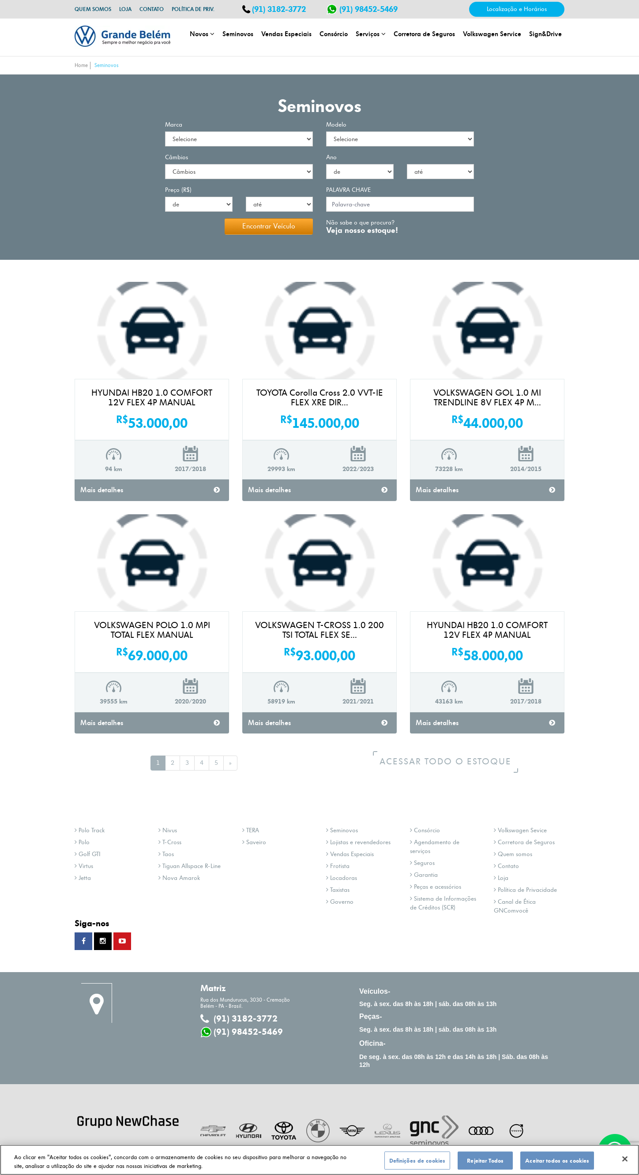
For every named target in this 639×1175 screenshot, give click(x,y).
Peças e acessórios (435, 887)
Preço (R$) (178, 190)
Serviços (371, 34)
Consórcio (334, 34)
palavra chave (348, 190)
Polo (82, 842)
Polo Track (90, 830)
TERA (250, 830)
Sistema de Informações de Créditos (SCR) (443, 903)
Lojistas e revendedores (358, 842)
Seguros (422, 863)
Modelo (336, 124)
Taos (166, 854)
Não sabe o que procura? (362, 223)
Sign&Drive (545, 34)
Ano (331, 157)
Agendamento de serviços (434, 846)
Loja (125, 9)
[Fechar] (625, 1162)
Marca (173, 124)
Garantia (424, 875)
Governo (339, 902)
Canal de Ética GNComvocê (515, 906)
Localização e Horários (517, 9)
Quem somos (93, 9)
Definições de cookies (417, 1164)
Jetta (83, 878)
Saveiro (254, 842)
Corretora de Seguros (424, 34)
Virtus (84, 866)
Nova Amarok (179, 878)
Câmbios (176, 157)
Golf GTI (88, 854)
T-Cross (169, 842)
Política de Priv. (193, 9)
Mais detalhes (150, 489)
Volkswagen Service (492, 34)
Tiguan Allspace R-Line (189, 866)
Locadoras (341, 878)
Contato (151, 9)
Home (81, 65)
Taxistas (338, 890)
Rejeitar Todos (485, 1164)
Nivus (167, 830)
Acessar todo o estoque (451, 761)
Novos (202, 34)
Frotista (338, 866)
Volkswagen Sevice (520, 830)
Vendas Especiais (286, 34)
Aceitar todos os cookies (557, 1164)
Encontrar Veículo (268, 226)
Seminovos (237, 34)
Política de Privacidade (525, 890)
